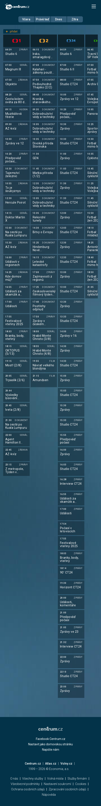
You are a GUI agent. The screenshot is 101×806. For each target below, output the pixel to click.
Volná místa (55, 778)
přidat (12, 31)
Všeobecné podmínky (25, 784)
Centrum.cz (33, 763)
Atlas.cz (50, 763)
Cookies (80, 784)
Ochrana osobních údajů (28, 789)
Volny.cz (66, 763)
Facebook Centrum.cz (50, 739)
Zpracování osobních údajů (67, 789)
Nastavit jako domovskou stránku (50, 744)
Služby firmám (77, 778)
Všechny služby (32, 778)
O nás (14, 778)
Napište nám (50, 749)
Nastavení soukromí (57, 784)
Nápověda (49, 794)
